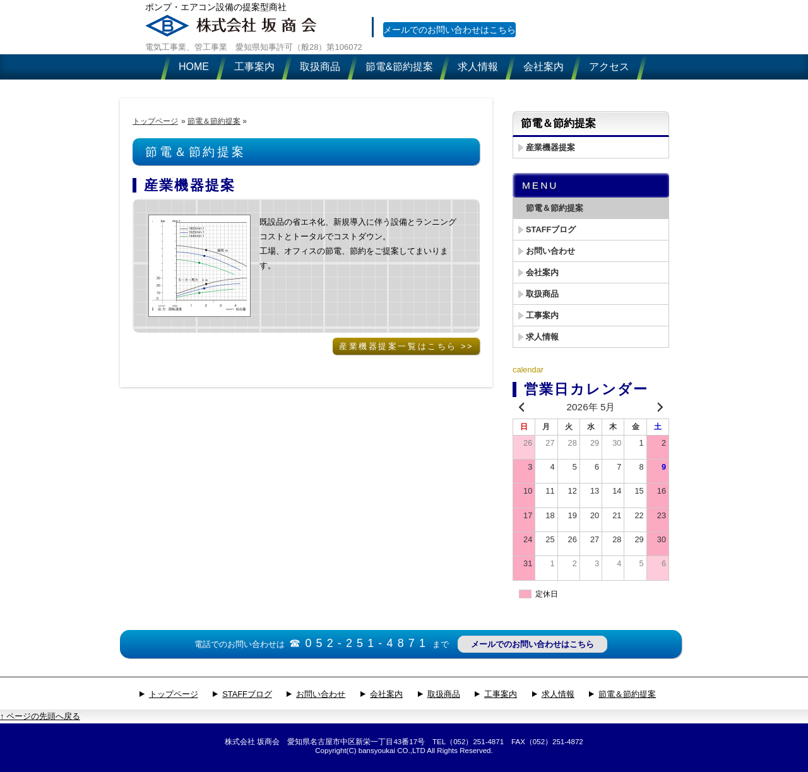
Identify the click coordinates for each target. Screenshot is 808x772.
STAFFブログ (551, 229)
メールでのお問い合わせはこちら (458, 42)
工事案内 (542, 315)
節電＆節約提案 (214, 121)
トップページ (155, 121)
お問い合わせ (550, 251)
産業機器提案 (189, 185)
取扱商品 (542, 294)
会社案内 (542, 272)
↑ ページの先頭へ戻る (40, 716)
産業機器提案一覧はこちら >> (406, 346)
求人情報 (542, 336)
